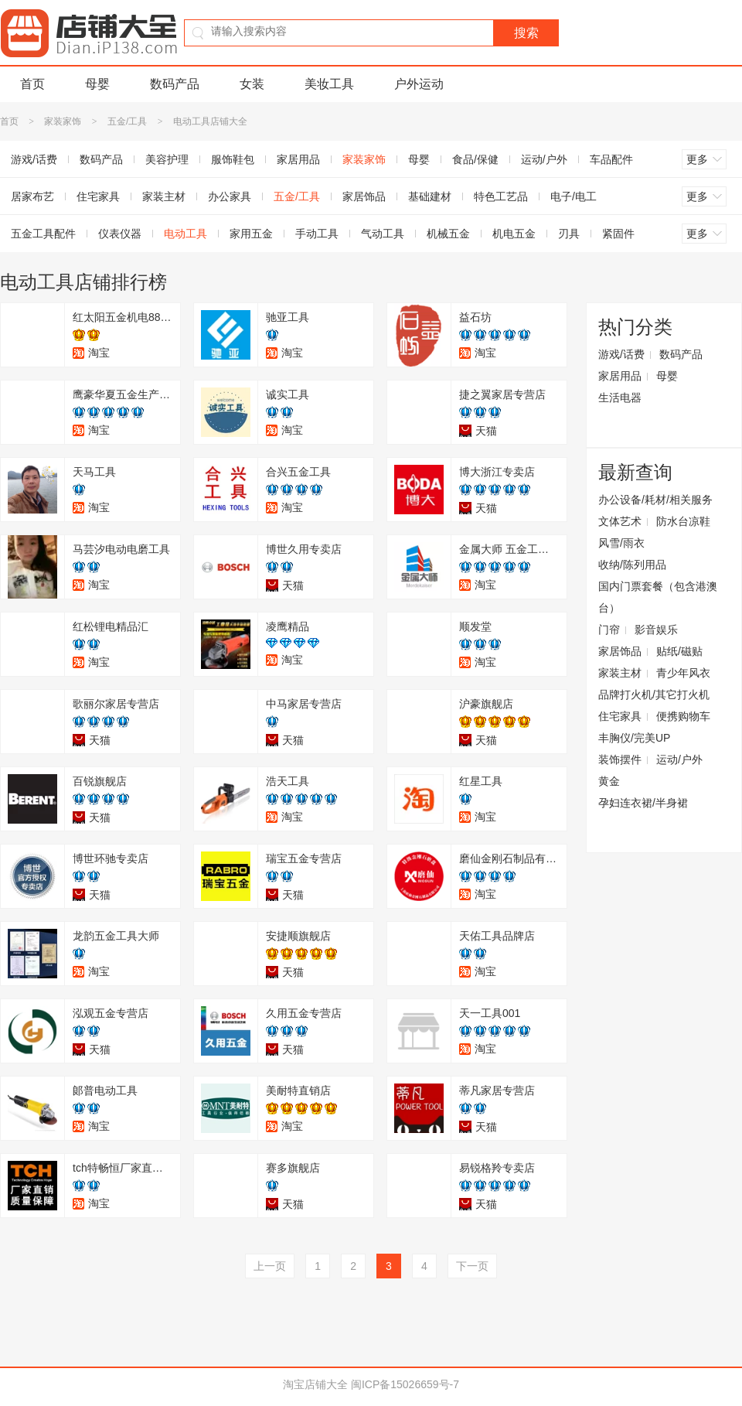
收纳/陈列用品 (632, 564)
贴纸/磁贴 (679, 651)
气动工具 (382, 233)
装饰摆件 (620, 759)
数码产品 (174, 83)
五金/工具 (127, 121)
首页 (32, 83)
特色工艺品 (501, 196)
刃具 (569, 233)
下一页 (472, 1266)
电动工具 (185, 233)
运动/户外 (544, 159)
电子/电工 (573, 196)
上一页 (270, 1266)
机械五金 (448, 233)
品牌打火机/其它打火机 (654, 694)
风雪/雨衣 (621, 543)
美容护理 (167, 159)
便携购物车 (683, 716)
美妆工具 (329, 83)
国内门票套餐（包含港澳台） (657, 597)
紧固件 (618, 233)
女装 (252, 83)
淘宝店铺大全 (315, 1384)
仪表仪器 (119, 233)
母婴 (97, 83)
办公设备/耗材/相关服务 (655, 499)
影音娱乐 (656, 629)
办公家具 (229, 196)
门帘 (609, 629)
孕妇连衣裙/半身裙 (643, 803)
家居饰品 (364, 196)
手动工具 (317, 233)
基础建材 (429, 196)
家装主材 (164, 196)
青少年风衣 (683, 673)
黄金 (609, 781)
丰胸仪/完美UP (634, 738)
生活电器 (620, 397)
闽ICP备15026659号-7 (405, 1384)
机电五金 (514, 233)
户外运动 (419, 83)
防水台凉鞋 (683, 521)
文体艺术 (620, 521)
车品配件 (611, 159)
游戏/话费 (621, 354)
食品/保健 (475, 159)
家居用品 (298, 159)
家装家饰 (62, 121)
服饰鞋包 (232, 159)
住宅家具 (98, 196)
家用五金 (251, 233)
